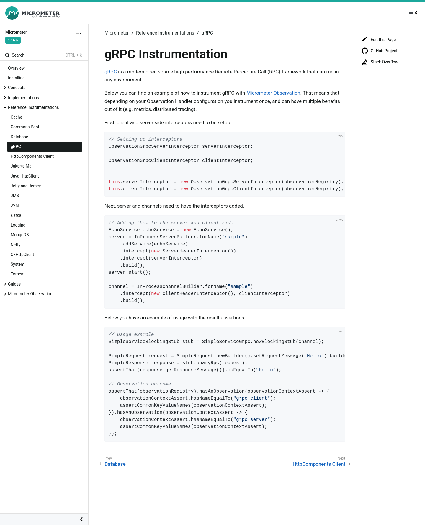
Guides (14, 284)
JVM (15, 205)
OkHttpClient (22, 254)
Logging (18, 225)
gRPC (16, 146)
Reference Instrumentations (33, 107)
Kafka (16, 215)
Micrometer (116, 33)
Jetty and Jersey (26, 185)
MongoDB (20, 234)
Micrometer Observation (30, 293)
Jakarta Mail (22, 166)
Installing (16, 78)
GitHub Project (379, 50)
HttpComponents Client (32, 156)
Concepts (16, 87)
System (17, 264)
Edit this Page (378, 39)
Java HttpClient (25, 176)
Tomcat (17, 274)
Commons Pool (25, 126)
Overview (16, 68)
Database (19, 136)
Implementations (23, 97)
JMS (15, 195)
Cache (16, 117)
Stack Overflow (379, 61)
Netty (15, 244)
